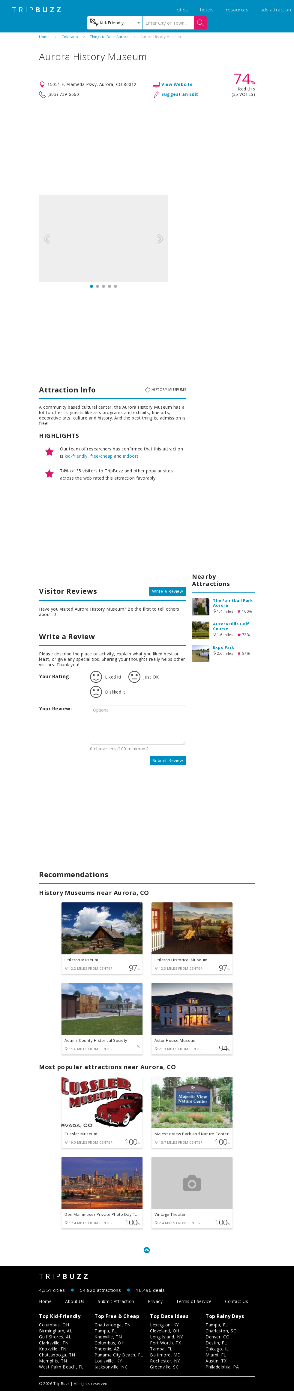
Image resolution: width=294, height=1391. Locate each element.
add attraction (275, 10)
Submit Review (168, 760)
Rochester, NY (165, 1361)
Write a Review (167, 591)
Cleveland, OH (164, 1331)
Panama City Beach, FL (118, 1355)
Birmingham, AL (55, 1331)
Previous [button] (46, 238)
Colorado (70, 36)
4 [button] (109, 286)
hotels (207, 10)
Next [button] (160, 238)
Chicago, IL (217, 1349)
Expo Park (223, 647)
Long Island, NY (166, 1337)
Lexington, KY (164, 1325)
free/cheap (101, 456)
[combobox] (114, 22)
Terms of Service (194, 1301)
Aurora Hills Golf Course (231, 626)
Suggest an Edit (179, 94)
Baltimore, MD (165, 1355)
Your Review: (55, 709)
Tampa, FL (105, 1331)
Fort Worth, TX (165, 1343)
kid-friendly (76, 456)
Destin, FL (216, 1343)
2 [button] (97, 286)
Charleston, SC (221, 1331)
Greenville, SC (164, 1367)
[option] (103, 238)
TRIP (37, 9)
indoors (131, 456)
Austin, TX (216, 1361)
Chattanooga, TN (57, 1355)
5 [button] (115, 286)
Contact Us (236, 1301)
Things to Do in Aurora (109, 36)
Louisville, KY (108, 1361)
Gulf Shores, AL (55, 1337)
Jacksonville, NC (111, 1367)
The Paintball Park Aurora (233, 603)
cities (182, 10)
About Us (74, 1301)
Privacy (155, 1301)
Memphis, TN (53, 1361)
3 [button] (103, 286)
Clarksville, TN (54, 1343)
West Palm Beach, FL (61, 1367)
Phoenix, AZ (107, 1349)
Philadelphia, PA (222, 1367)
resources (237, 10)
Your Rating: (54, 676)
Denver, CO (218, 1337)
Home (44, 36)
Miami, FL (216, 1355)
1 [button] (91, 286)
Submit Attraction (116, 1301)
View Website (177, 84)
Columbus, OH (54, 1325)
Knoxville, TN (53, 1349)
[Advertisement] (147, 147)
